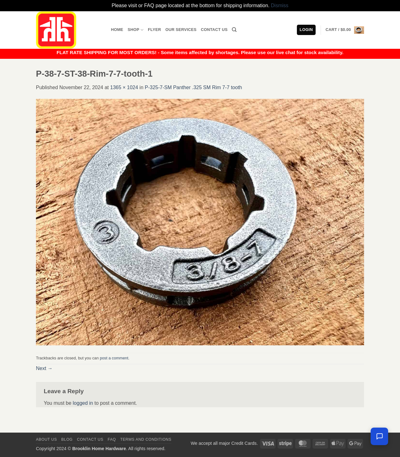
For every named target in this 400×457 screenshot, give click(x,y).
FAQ (112, 439)
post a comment (114, 358)
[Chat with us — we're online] (379, 436)
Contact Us (214, 29)
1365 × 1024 (124, 87)
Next (44, 368)
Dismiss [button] (279, 5)
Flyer (154, 29)
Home (117, 29)
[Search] (234, 30)
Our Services (181, 29)
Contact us (90, 439)
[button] (345, 30)
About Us (46, 439)
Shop (135, 30)
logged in (83, 403)
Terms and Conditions (146, 439)
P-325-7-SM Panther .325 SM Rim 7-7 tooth (193, 87)
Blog (66, 439)
